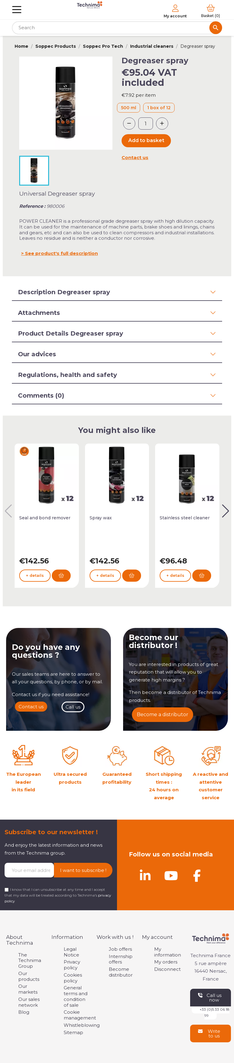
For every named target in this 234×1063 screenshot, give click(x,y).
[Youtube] (171, 875)
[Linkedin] (145, 875)
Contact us (135, 157)
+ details (35, 575)
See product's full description (61, 253)
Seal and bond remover (44, 518)
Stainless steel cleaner (185, 518)
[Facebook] (197, 875)
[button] (226, 511)
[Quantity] (145, 123)
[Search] (117, 27)
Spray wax (101, 518)
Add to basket (146, 140)
